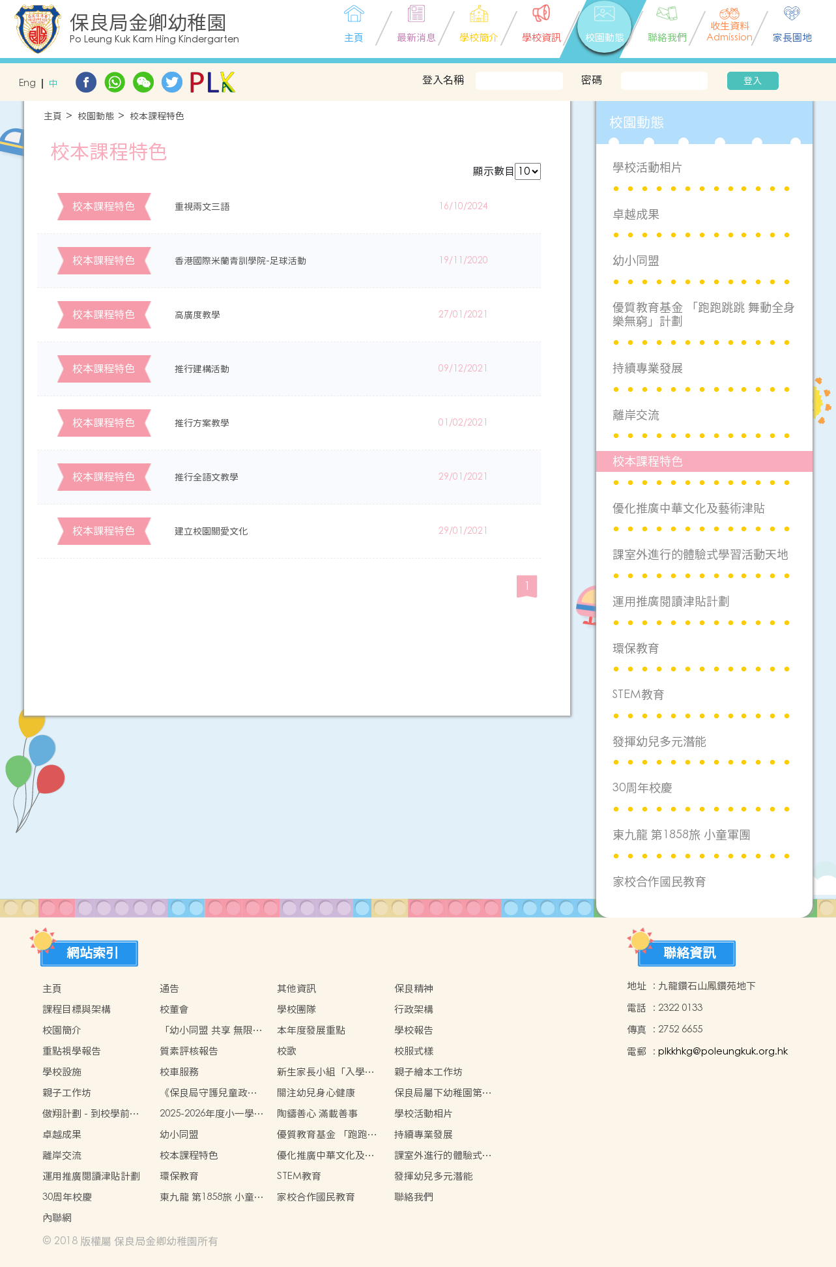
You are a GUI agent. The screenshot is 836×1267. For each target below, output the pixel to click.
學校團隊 (296, 1009)
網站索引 (92, 953)
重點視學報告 (71, 1051)
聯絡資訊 (689, 953)
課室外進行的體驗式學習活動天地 (700, 554)
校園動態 (96, 116)
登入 (752, 80)
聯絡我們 (413, 1197)
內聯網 (57, 1218)
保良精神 (413, 988)
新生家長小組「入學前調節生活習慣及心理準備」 (326, 1072)
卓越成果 (636, 214)
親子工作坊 (66, 1093)
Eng (27, 83)
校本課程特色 (157, 116)
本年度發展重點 (311, 1030)
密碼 (591, 79)
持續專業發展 (648, 368)
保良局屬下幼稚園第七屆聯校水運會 (443, 1093)
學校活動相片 (648, 167)
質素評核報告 (189, 1051)
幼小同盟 (636, 260)
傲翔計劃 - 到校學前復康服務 (90, 1114)
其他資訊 (296, 988)
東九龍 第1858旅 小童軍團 (682, 834)
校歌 (286, 1051)
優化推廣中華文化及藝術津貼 (689, 508)
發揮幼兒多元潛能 (659, 741)
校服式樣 (413, 1051)
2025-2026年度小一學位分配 (212, 1114)
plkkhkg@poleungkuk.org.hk (723, 1051)
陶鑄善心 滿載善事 (317, 1113)
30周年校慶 (642, 787)
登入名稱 (443, 79)
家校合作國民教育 (659, 881)
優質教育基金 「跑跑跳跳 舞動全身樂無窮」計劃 (704, 314)
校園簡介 (61, 1030)
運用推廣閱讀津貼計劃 (671, 601)
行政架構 (413, 1009)
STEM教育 (639, 694)
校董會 (174, 1009)
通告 (169, 988)
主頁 (53, 116)
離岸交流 (636, 415)
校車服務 (179, 1072)
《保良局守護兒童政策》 (204, 1093)
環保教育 (636, 648)
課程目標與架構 (76, 1009)
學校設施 (61, 1072)
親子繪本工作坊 (428, 1072)
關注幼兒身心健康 (316, 1093)
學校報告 (413, 1030)
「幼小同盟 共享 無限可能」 (211, 1030)
